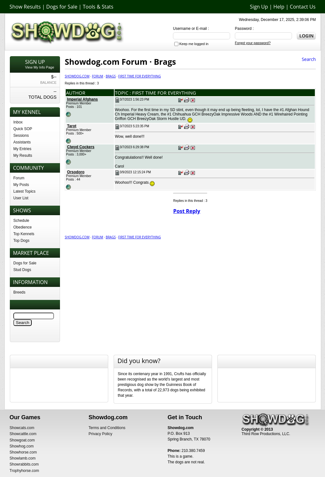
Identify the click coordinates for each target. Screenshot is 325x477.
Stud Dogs (22, 270)
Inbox (18, 122)
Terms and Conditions (107, 428)
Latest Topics (24, 191)
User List (20, 198)
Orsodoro (75, 172)
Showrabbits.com (24, 464)
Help (278, 6)
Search (309, 59)
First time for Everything (139, 76)
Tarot (71, 126)
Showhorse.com (23, 452)
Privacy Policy (100, 434)
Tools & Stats (98, 6)
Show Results (25, 6)
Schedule (21, 220)
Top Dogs (21, 240)
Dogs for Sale (61, 6)
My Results (22, 155)
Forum (18, 178)
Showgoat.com (22, 440)
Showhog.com (22, 446)
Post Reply (186, 211)
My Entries (22, 149)
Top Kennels (23, 234)
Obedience (22, 227)
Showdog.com (77, 76)
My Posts (21, 184)
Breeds (19, 292)
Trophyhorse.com (24, 470)
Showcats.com (22, 428)
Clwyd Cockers (80, 147)
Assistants (22, 142)
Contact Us (302, 6)
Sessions (21, 135)
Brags (111, 76)
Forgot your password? (253, 43)
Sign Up (259, 6)
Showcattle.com (23, 434)
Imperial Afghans (82, 99)
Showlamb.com (23, 458)
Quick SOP (22, 129)
